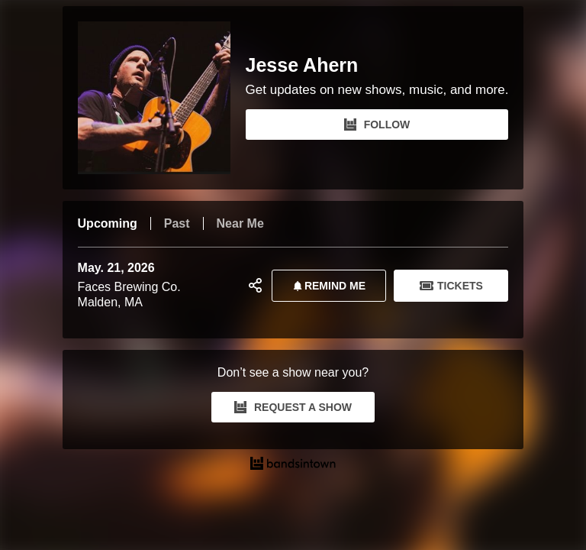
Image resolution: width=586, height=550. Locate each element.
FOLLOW (377, 124)
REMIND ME (326, 285)
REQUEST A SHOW (293, 407)
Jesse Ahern (302, 65)
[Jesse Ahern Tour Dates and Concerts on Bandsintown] (293, 465)
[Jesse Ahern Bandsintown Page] (162, 97)
